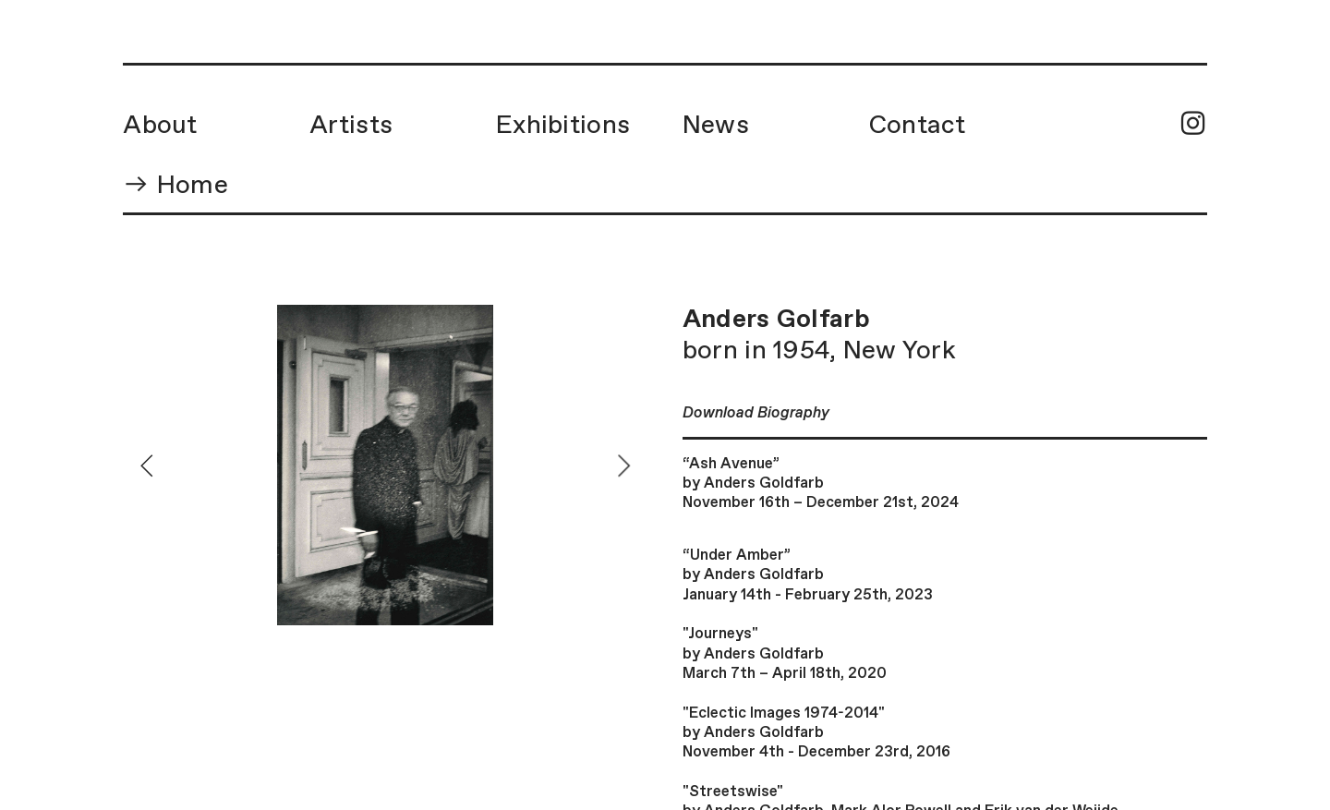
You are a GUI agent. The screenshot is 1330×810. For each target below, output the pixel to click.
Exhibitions (563, 126)
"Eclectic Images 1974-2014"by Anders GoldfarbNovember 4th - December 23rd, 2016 (816, 733)
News (716, 126)
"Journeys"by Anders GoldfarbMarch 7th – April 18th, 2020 (785, 654)
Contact (917, 126)
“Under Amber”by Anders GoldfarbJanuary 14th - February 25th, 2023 (808, 575)
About (160, 126)
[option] (385, 465)
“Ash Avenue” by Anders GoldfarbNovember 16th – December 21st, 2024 (821, 484)
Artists (351, 126)
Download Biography (756, 413)
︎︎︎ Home (175, 186)
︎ (1193, 125)
